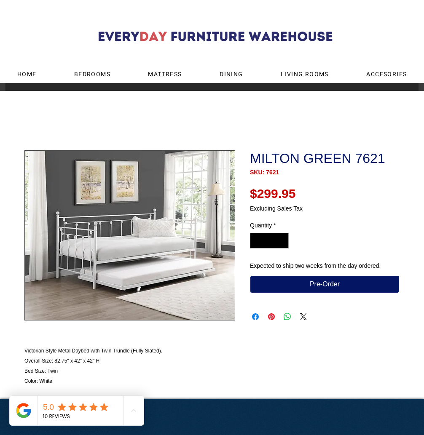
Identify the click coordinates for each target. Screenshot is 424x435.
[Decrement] (256, 240)
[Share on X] (303, 317)
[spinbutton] (269, 240)
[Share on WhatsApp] (287, 317)
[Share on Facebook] (255, 317)
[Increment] (282, 240)
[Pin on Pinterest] (271, 317)
